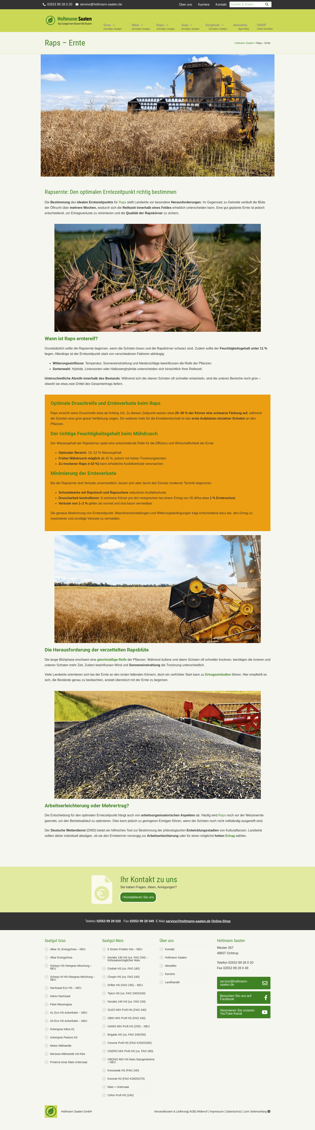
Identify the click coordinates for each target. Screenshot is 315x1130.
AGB (192, 1111)
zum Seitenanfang (257, 1111)
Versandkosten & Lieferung (171, 1111)
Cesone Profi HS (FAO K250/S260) (130, 1042)
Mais (137, 25)
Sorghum (215, 25)
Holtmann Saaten (176, 957)
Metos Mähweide (61, 1045)
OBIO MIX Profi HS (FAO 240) (127, 1018)
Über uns (185, 4)
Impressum (217, 1111)
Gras (109, 25)
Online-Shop (221, 921)
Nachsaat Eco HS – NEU (66, 987)
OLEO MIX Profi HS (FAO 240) (127, 1009)
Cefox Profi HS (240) (121, 1095)
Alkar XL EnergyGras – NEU (68, 949)
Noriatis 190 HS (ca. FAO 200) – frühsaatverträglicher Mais (128, 959)
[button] (110, 20)
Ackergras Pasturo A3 (63, 1037)
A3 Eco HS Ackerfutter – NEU (68, 1020)
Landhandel (172, 982)
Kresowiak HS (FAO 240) (123, 1070)
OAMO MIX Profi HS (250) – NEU (129, 1026)
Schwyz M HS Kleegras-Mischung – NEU (72, 978)
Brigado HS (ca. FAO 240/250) (127, 1034)
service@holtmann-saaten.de (188, 921)
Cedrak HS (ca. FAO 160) (124, 968)
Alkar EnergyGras (61, 957)
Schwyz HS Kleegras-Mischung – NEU (71, 967)
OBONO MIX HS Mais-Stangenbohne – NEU (131, 1061)
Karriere (204, 4)
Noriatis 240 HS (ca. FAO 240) (127, 1001)
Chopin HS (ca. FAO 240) (124, 976)
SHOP (261, 25)
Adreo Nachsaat (60, 996)
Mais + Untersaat (118, 1087)
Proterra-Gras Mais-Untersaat (68, 1062)
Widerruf (202, 1111)
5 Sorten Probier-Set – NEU (125, 949)
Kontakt (221, 4)
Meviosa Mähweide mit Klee (67, 1054)
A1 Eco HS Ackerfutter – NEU (68, 1012)
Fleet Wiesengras (61, 1004)
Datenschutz (234, 1111)
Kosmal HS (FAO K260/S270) (126, 1078)
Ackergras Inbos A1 (62, 1029)
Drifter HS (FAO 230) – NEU (125, 985)
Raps (162, 25)
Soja (186, 25)
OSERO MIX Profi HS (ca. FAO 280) (130, 1051)
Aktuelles (240, 25)
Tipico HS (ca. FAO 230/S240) (127, 993)
